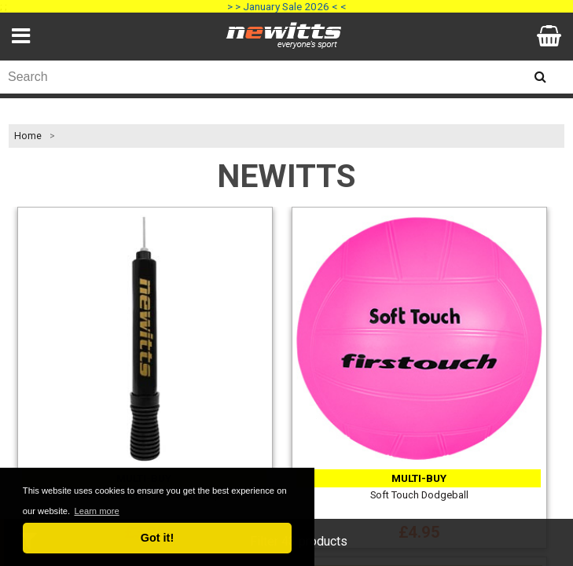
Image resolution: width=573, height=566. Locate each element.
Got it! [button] (157, 537)
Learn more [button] (96, 511)
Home (28, 136)
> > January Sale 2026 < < (287, 6)
